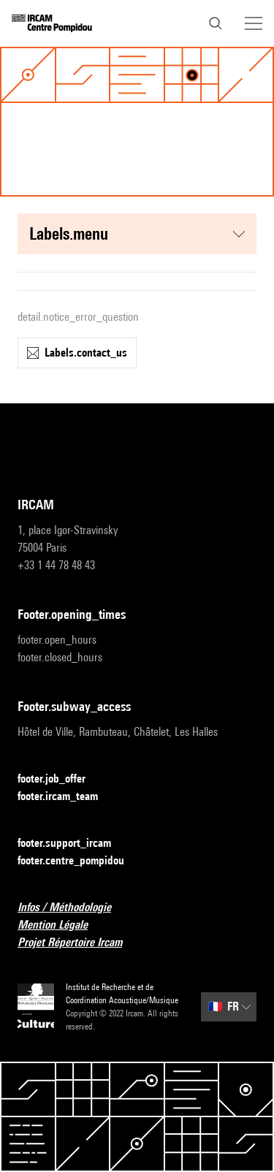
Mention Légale (61, 925)
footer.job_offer (60, 779)
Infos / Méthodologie (73, 908)
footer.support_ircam (73, 843)
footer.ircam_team (66, 796)
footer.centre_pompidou (80, 861)
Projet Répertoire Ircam (79, 943)
